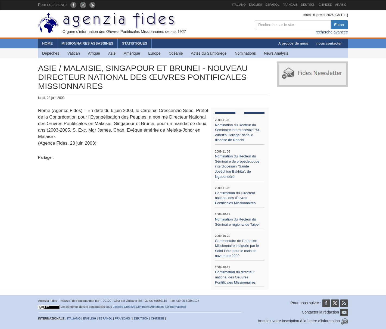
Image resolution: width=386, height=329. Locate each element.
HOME (47, 43)
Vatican (73, 53)
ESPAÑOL (272, 4)
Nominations (245, 53)
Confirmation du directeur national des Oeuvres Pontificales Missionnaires (235, 277)
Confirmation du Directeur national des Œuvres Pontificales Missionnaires (235, 198)
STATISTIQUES (134, 43)
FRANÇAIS (290, 4)
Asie (112, 53)
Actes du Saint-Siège (209, 53)
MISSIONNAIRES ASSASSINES (87, 43)
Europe (154, 53)
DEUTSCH (308, 4)
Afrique (94, 53)
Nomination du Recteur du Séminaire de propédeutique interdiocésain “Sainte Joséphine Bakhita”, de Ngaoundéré (237, 166)
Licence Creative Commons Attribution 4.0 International (149, 306)
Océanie (176, 53)
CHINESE (325, 4)
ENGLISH (255, 4)
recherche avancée (332, 32)
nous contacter (329, 43)
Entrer (339, 25)
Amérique (132, 53)
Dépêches (50, 53)
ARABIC (340, 4)
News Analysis (276, 53)
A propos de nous (293, 43)
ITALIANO (239, 4)
